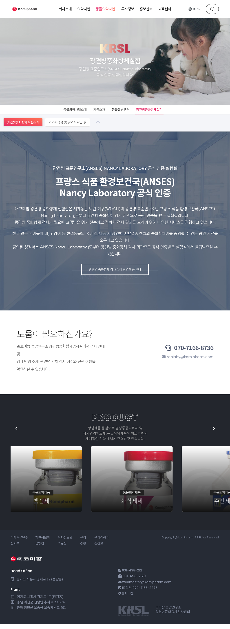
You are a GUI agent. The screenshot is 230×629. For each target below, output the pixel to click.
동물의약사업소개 (66, 112)
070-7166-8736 (179, 352)
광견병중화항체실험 (157, 112)
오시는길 (128, 598)
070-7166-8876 (146, 592)
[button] (208, 433)
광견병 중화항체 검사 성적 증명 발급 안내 (111, 282)
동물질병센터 (122, 112)
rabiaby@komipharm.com (185, 363)
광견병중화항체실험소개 (23, 127)
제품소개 (96, 112)
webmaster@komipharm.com (148, 586)
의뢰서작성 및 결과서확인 (67, 127)
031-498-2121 (133, 575)
